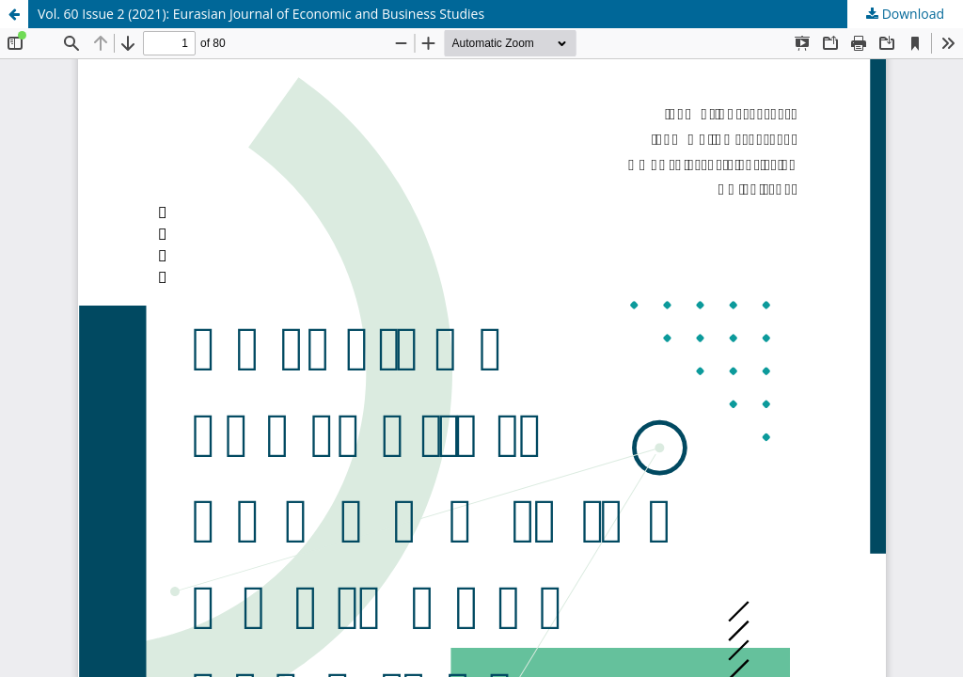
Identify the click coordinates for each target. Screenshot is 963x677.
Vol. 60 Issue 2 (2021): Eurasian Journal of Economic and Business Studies (261, 14)
